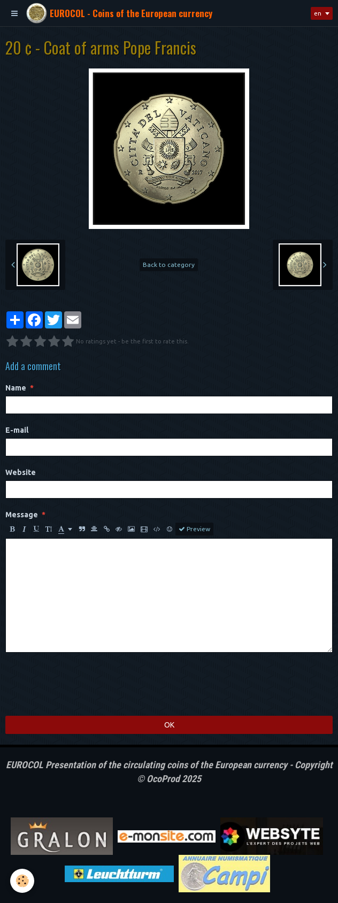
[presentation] (86, 684)
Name (15, 388)
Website (20, 472)
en (317, 13)
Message (21, 514)
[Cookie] (23, 881)
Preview (194, 529)
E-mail (16, 430)
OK (169, 725)
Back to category (169, 264)
